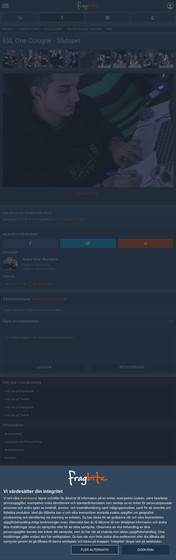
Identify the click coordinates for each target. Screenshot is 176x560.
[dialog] (88, 513)
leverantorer (29, 498)
